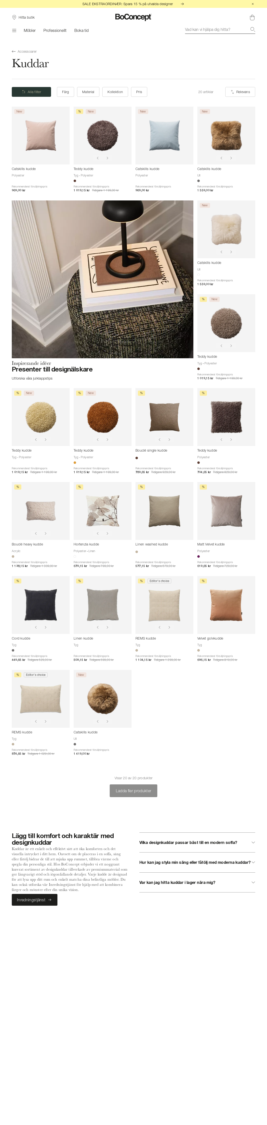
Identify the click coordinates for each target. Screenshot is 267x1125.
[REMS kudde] (164, 605)
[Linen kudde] (103, 605)
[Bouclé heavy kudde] (41, 511)
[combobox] (220, 29)
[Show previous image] (98, 158)
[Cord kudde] (41, 605)
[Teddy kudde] (103, 135)
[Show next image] (107, 158)
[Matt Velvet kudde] (226, 511)
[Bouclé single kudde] (164, 417)
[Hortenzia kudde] (103, 511)
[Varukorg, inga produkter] (252, 17)
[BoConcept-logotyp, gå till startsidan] (134, 17)
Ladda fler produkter (133, 791)
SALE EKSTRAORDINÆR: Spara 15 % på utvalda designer (133, 4)
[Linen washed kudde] (164, 511)
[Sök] (252, 29)
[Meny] (14, 30)
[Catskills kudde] (41, 135)
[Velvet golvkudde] (226, 605)
